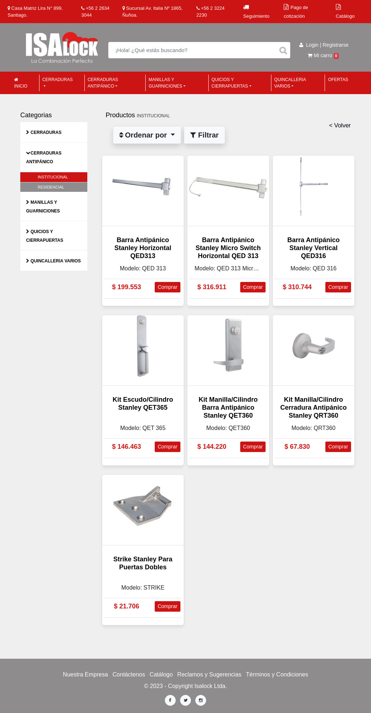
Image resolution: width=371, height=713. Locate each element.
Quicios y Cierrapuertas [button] (230, 83)
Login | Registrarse (324, 45)
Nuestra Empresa (85, 674)
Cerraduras (45, 132)
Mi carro (323, 55)
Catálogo (161, 674)
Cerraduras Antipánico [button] (103, 83)
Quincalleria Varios (55, 260)
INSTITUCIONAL (53, 177)
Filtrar (204, 135)
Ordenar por (144, 135)
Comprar (167, 287)
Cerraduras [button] (57, 79)
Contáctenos (129, 674)
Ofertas (338, 79)
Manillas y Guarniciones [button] (165, 83)
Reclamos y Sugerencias (209, 674)
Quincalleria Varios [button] (290, 83)
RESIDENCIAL (51, 187)
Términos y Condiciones (277, 674)
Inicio (21, 83)
